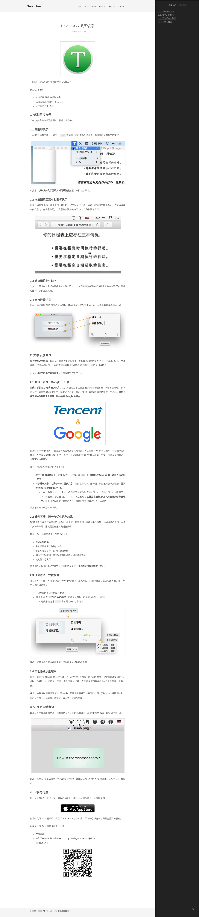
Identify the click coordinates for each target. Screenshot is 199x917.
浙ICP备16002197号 (63, 911)
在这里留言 (41, 834)
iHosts (112, 6)
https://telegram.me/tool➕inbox (81, 838)
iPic (86, 6)
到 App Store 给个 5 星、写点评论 (76, 818)
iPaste (102, 6)
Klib (79, 6)
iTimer (121, 6)
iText (93, 6)
